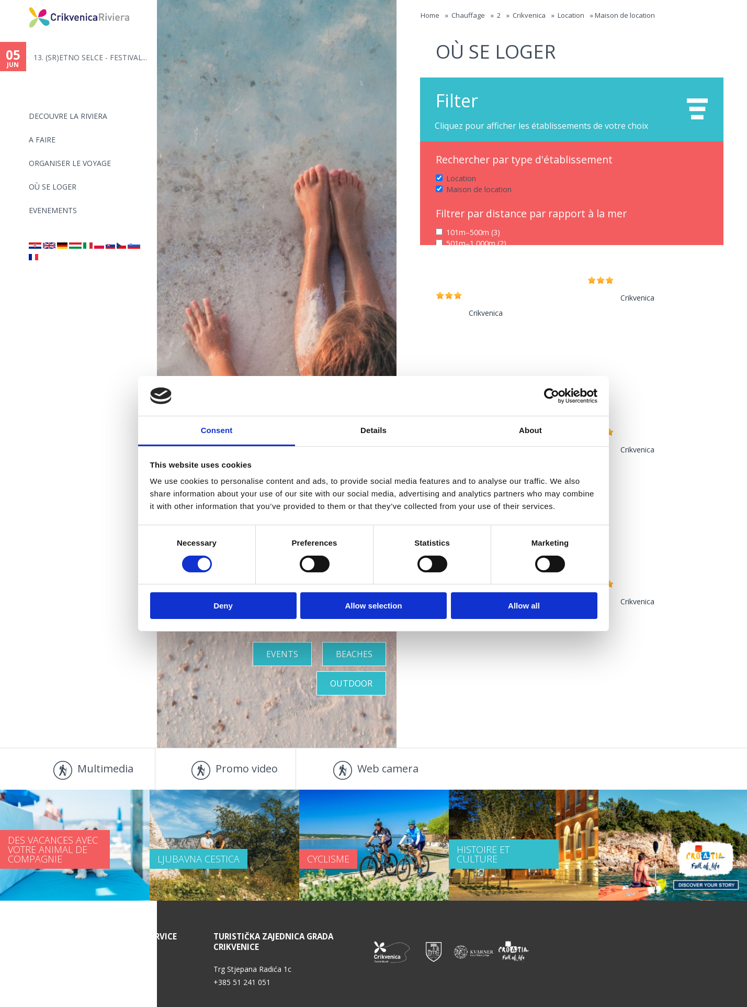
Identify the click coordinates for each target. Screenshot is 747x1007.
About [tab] (530, 430)
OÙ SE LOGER (52, 187)
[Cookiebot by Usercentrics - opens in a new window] (551, 396)
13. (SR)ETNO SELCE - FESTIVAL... (90, 57)
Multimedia (105, 768)
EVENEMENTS (53, 210)
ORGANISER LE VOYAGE (70, 163)
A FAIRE (42, 140)
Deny (223, 605)
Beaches (354, 654)
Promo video (247, 768)
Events (282, 654)
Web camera (387, 768)
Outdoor (351, 683)
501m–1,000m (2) (476, 243)
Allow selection (373, 605)
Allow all (524, 605)
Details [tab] (373, 430)
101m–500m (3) (473, 232)
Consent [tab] (217, 430)
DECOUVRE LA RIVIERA (68, 116)
